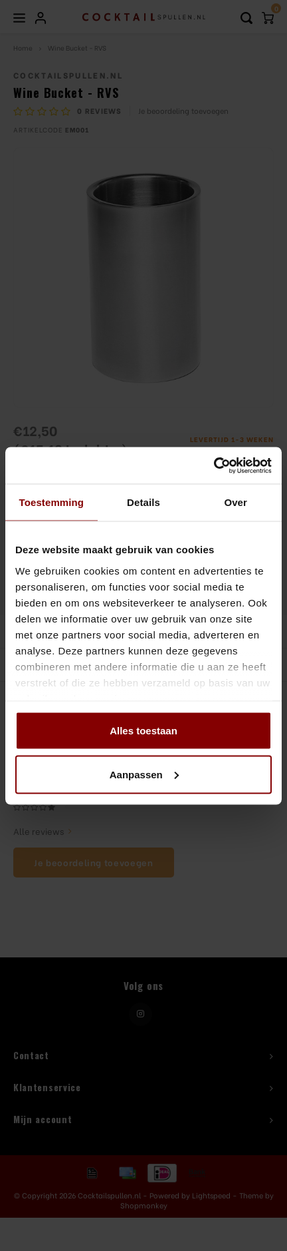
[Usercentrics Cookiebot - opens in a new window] (213, 465)
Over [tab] (235, 502)
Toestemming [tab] (51, 502)
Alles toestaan (143, 730)
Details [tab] (143, 502)
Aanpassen (144, 774)
